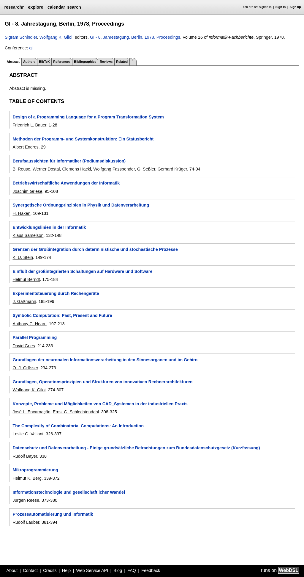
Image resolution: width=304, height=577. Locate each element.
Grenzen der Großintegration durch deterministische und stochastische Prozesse (95, 249)
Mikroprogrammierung (35, 469)
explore (35, 7)
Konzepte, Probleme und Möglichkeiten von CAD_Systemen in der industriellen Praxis (99, 403)
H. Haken (21, 213)
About (12, 570)
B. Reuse (21, 169)
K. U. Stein (22, 257)
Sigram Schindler (21, 37)
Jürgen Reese (25, 500)
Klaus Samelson (27, 235)
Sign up (295, 7)
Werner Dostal (46, 169)
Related (122, 61)
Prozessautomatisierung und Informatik (52, 514)
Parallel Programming (34, 337)
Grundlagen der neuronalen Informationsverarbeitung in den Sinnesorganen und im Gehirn (104, 359)
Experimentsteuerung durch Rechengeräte (55, 293)
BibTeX (44, 61)
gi (30, 48)
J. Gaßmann (24, 301)
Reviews (106, 61)
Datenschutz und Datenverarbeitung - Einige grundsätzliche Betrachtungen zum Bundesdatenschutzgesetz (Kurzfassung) (136, 447)
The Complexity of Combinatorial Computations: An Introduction (78, 425)
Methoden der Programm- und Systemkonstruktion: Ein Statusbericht (82, 139)
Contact (30, 570)
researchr (14, 7)
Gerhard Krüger (172, 169)
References (61, 61)
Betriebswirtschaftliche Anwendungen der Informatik (66, 183)
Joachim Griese (27, 191)
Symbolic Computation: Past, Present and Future (62, 315)
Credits (50, 570)
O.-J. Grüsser (25, 367)
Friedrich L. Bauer (29, 125)
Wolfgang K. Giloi (55, 37)
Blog (117, 570)
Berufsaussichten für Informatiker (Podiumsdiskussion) (69, 161)
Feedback (150, 570)
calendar (56, 7)
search (74, 7)
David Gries (23, 345)
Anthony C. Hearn (29, 323)
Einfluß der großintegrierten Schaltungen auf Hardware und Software (82, 271)
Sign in (281, 7)
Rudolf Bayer (24, 456)
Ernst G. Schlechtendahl (76, 411)
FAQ (131, 570)
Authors (29, 61)
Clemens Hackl (76, 169)
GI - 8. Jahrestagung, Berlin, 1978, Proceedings (135, 37)
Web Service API (92, 570)
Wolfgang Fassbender (114, 169)
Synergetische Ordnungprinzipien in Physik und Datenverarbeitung (80, 205)
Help (66, 570)
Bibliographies (85, 61)
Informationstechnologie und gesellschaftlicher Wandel (68, 492)
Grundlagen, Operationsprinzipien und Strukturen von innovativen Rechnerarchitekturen (102, 381)
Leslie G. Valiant (27, 433)
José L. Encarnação (31, 411)
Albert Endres (25, 147)
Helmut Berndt (26, 279)
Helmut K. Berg (27, 478)
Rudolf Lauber (25, 522)
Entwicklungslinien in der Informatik (49, 227)
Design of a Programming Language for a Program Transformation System (88, 117)
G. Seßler (146, 169)
